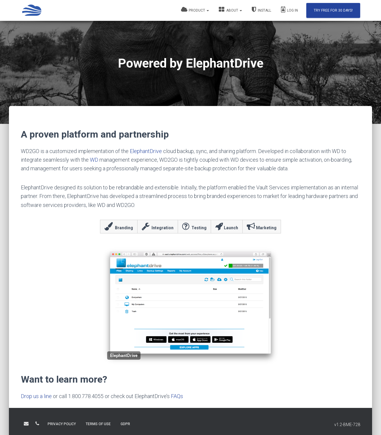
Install (261, 10)
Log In (289, 10)
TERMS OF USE (98, 424)
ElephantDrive (146, 151)
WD (94, 160)
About (230, 10)
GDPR (125, 424)
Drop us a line (36, 396)
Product (195, 10)
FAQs (177, 396)
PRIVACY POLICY (62, 424)
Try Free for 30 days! (333, 10)
